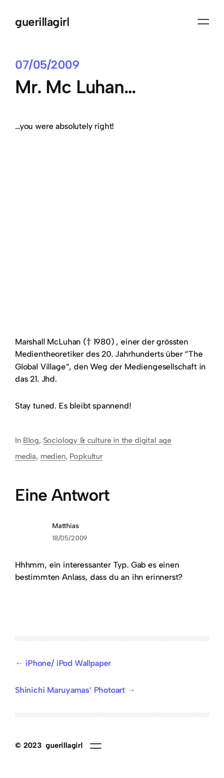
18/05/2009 (69, 538)
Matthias (65, 525)
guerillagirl (42, 22)
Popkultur (86, 456)
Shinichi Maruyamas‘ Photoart (70, 690)
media (25, 456)
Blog (31, 440)
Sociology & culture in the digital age (107, 440)
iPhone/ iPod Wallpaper (68, 663)
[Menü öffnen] (203, 21)
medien (53, 456)
